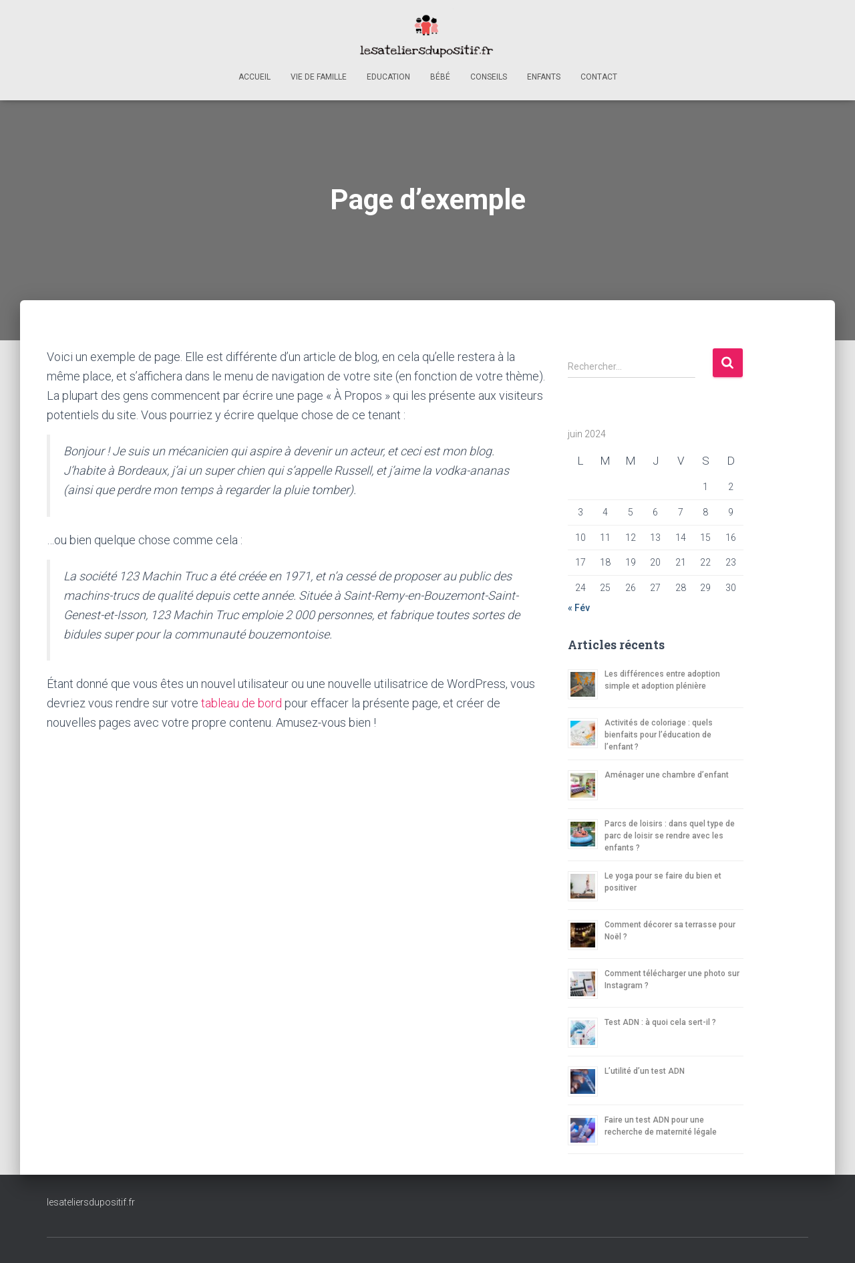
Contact (598, 77)
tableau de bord (241, 703)
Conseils (488, 77)
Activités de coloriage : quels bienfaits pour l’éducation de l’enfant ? (659, 735)
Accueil (254, 77)
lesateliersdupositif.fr (91, 1202)
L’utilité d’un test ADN (645, 1071)
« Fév (579, 607)
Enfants (543, 77)
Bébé (440, 77)
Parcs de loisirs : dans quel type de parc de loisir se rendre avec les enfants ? (670, 835)
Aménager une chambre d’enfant (667, 775)
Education (388, 77)
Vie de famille (319, 77)
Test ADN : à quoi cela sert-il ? (660, 1022)
